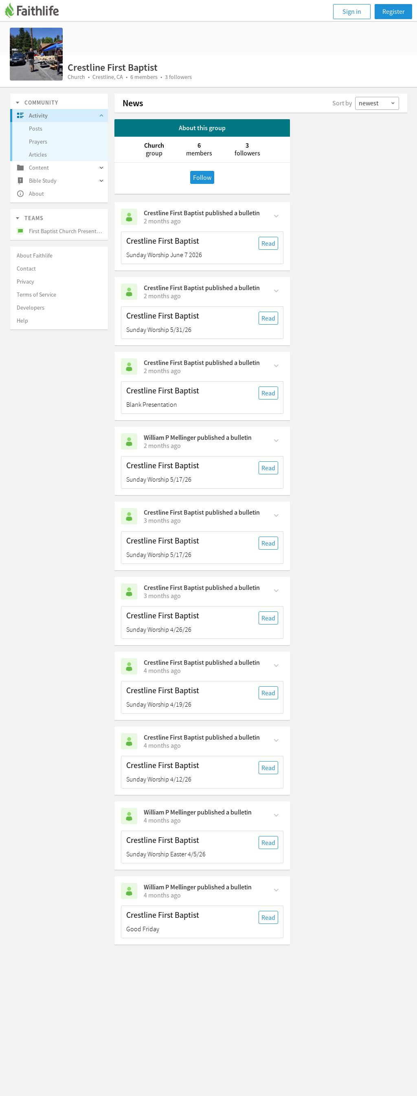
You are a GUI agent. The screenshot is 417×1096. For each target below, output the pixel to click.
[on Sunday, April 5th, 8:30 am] (162, 820)
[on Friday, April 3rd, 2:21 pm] (162, 895)
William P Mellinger (170, 437)
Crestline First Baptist (174, 213)
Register (393, 11)
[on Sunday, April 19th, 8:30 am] (162, 670)
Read (268, 243)
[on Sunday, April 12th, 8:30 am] (162, 745)
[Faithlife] (36, 11)
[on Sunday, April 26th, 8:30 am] (162, 596)
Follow (202, 177)
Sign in (351, 11)
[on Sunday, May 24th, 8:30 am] (162, 445)
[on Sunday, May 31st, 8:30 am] (162, 296)
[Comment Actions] (276, 215)
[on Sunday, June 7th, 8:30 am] (162, 221)
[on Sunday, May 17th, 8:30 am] (162, 520)
